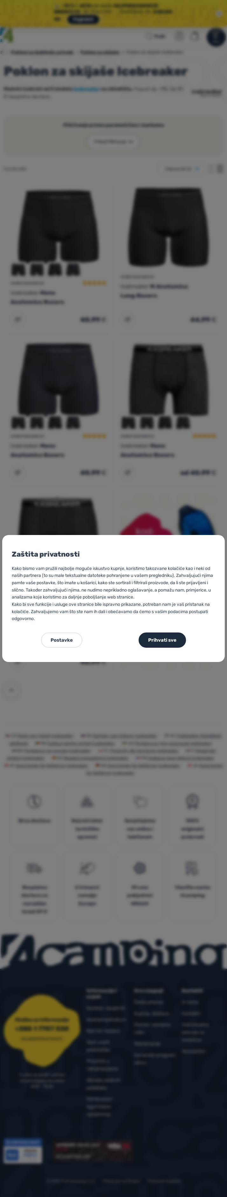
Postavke (62, 640)
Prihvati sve (162, 640)
